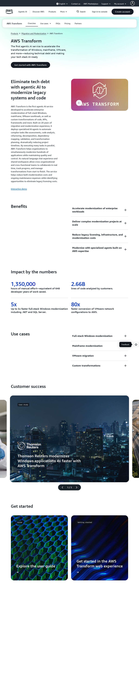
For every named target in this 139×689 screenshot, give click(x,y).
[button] (38, 11)
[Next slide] (78, 487)
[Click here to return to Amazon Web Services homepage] (9, 13)
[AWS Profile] (132, 3)
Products (14, 33)
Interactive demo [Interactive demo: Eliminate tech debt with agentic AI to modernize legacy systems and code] (19, 189)
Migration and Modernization (33, 33)
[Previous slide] (61, 487)
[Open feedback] (136, 344)
